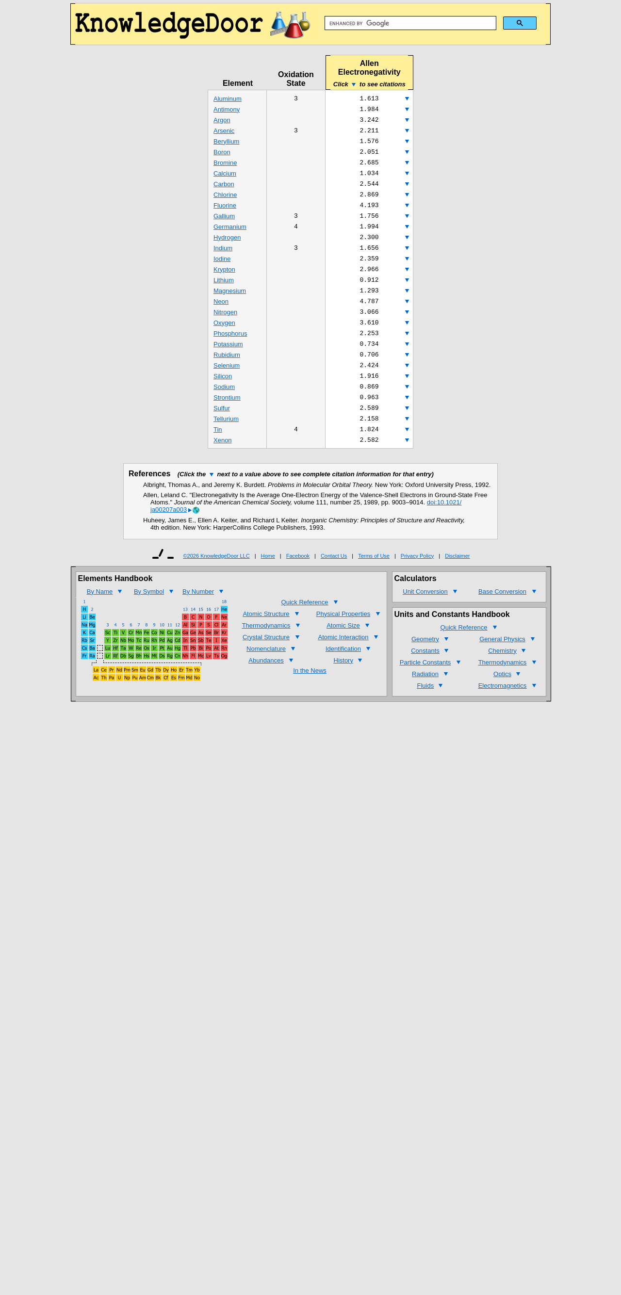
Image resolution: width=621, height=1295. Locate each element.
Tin (217, 460)
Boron (221, 157)
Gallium (224, 227)
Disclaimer (457, 588)
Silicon (222, 401)
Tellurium (226, 448)
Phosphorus (230, 355)
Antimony (226, 110)
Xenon (222, 471)
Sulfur (221, 436)
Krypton (224, 285)
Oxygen (224, 343)
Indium (222, 262)
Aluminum (227, 99)
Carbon (223, 192)
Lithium (223, 297)
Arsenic (223, 134)
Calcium (224, 180)
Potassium (228, 367)
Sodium (224, 413)
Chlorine (225, 204)
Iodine (221, 273)
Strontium (227, 425)
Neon (221, 320)
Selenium (226, 390)
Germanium (229, 239)
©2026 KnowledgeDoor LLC (216, 588)
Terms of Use (374, 588)
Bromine (225, 169)
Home (268, 588)
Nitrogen (225, 332)
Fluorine (224, 215)
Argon (221, 122)
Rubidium (226, 378)
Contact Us (334, 588)
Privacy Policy (417, 588)
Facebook (298, 588)
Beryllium (226, 145)
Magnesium (229, 308)
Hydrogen (227, 250)
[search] (409, 23)
